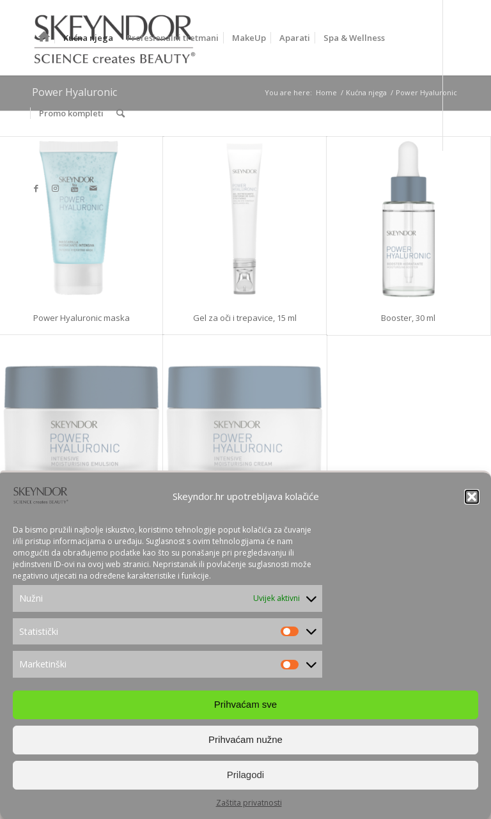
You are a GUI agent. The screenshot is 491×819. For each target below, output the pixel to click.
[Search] (120, 113)
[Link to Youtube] (74, 188)
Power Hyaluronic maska (81, 318)
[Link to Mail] (93, 188)
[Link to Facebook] (35, 188)
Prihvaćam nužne (245, 739)
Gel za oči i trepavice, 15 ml (245, 318)
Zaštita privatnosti (249, 802)
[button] (471, 496)
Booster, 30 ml (408, 318)
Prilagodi (245, 774)
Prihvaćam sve (245, 704)
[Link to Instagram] (55, 188)
